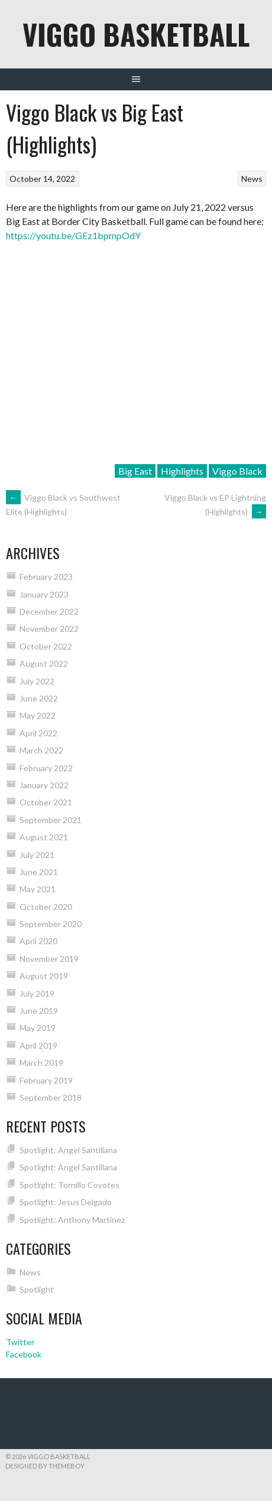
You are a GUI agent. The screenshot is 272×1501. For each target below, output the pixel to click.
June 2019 (39, 1011)
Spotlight (37, 1289)
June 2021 (39, 872)
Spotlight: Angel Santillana (68, 1150)
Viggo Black (237, 471)
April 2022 (38, 733)
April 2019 (38, 1045)
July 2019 (37, 993)
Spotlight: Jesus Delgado (66, 1202)
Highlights (182, 471)
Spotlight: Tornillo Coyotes (69, 1185)
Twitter (20, 1342)
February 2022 (46, 768)
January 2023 (44, 594)
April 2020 (38, 941)
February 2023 (46, 577)
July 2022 (37, 681)
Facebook (23, 1354)
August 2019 (44, 976)
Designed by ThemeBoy (45, 1466)
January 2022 (44, 785)
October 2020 (46, 907)
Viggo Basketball (136, 34)
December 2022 (49, 611)
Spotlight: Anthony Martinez (72, 1220)
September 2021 (51, 820)
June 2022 (39, 698)
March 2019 (41, 1063)
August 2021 (44, 837)
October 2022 (46, 646)
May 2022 (38, 715)
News (252, 179)
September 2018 (51, 1097)
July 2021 (37, 855)
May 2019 (38, 1028)
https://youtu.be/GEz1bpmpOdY (73, 235)
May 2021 (38, 889)
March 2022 (41, 750)
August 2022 (44, 663)
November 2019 (49, 959)
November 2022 (49, 629)
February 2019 (46, 1080)
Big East (135, 471)
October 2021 (46, 802)
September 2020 (51, 924)
